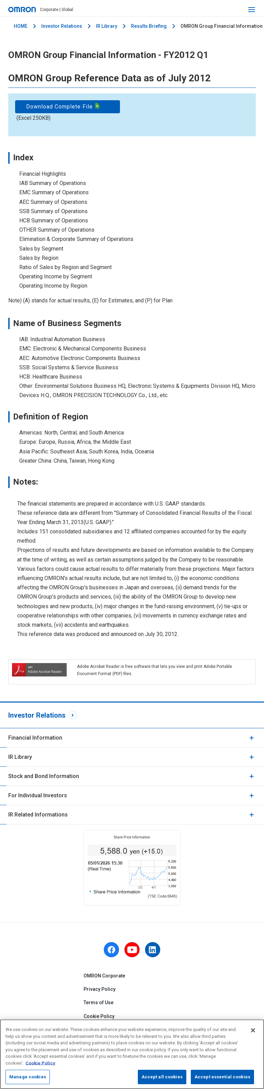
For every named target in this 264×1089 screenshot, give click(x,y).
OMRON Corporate (104, 975)
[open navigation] (251, 9)
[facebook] (111, 949)
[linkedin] (152, 949)
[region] (132, 1054)
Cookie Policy (99, 1016)
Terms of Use (98, 1002)
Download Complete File (63, 106)
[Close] (253, 1030)
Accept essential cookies (222, 1076)
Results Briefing (149, 26)
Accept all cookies (162, 1076)
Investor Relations (61, 26)
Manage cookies (27, 1076)
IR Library (106, 26)
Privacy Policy (100, 989)
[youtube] (132, 949)
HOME (21, 26)
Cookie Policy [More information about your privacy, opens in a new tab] (40, 1063)
